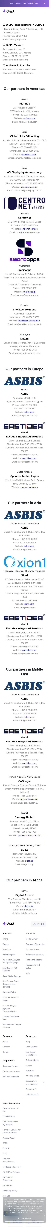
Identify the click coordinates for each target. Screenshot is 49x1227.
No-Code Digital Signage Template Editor (9, 1008)
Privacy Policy (9, 1138)
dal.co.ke (29, 906)
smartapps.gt (29, 291)
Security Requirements (9, 1160)
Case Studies (31, 1047)
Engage (6, 944)
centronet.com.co (29, 229)
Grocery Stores (32, 949)
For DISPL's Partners (11, 1172)
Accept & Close (24, 1218)
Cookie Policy (9, 1116)
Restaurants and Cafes (33, 966)
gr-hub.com (29, 118)
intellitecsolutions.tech (29, 320)
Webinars (30, 1070)
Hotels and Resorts (34, 960)
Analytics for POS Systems (10, 969)
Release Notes (32, 1060)
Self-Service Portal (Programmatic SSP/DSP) (11, 984)
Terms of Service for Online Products (12, 1131)
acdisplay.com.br (29, 187)
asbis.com (29, 412)
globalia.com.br (29, 154)
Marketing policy (10, 1191)
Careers (6, 1052)
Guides (29, 1065)
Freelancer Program (11, 1071)
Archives (6, 1196)
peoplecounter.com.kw (29, 835)
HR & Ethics (7, 1185)
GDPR (5, 1143)
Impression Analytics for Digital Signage (11, 961)
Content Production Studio (11, 1018)
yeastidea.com (29, 458)
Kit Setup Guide (32, 1076)
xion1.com (29, 604)
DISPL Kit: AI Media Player (11, 998)
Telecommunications (35, 954)
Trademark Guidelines (12, 1167)
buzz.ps (29, 861)
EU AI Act (6, 1148)
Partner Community (11, 1076)
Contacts (6, 1047)
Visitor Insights (9, 954)
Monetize (7, 949)
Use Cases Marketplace (31, 1053)
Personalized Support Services (12, 1026)
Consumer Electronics (35, 944)
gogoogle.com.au (29, 799)
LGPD (5, 1153)
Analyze (6, 939)
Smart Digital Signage (12, 976)
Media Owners (32, 939)
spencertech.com (29, 487)
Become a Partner (10, 1066)
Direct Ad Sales (9, 992)
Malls (28, 973)
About (5, 1041)
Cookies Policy (13, 1210)
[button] (43, 11)
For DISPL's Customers (7, 1178)
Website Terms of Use (10, 1109)
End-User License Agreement (10, 1123)
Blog (28, 1041)
